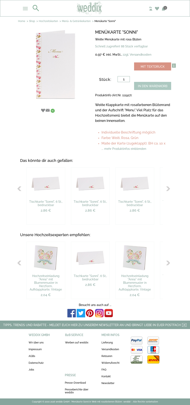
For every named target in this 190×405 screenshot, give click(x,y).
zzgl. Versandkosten (137, 54)
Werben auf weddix (76, 342)
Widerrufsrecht (110, 362)
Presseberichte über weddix (76, 391)
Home (21, 21)
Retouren (106, 356)
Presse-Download (75, 382)
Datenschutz (36, 362)
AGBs (32, 356)
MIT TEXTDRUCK (153, 66)
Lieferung (107, 342)
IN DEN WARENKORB (152, 86)
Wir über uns (36, 342)
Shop (32, 21)
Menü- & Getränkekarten (76, 21)
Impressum (35, 349)
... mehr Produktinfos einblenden (123, 148)
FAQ (103, 369)
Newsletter (107, 383)
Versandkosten (110, 349)
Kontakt (106, 376)
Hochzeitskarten (48, 21)
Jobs (31, 369)
